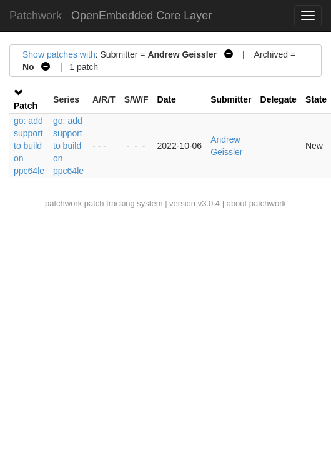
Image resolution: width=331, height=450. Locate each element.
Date (166, 99)
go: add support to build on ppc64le (29, 146)
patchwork (63, 203)
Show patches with (59, 54)
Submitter (230, 99)
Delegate (278, 99)
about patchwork (256, 203)
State (316, 99)
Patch (25, 106)
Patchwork (35, 15)
